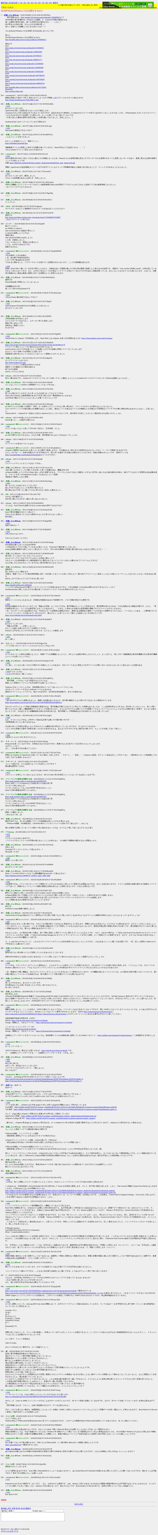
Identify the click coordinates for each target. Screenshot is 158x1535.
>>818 (7, 106)
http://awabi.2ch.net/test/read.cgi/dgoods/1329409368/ (24, 68)
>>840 (7, 391)
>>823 (7, 174)
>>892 (7, 1007)
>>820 (7, 128)
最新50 (55, 3)
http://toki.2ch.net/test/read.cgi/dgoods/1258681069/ (23, 52)
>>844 (7, 483)
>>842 (7, 426)
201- (25, 3)
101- (21, 3)
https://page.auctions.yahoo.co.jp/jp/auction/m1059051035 (26, 781)
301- (28, 3)
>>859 (7, 604)
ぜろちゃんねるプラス (9, 1533)
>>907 (7, 1289)
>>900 (7, 1180)
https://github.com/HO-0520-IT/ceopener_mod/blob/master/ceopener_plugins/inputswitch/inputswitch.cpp (58, 1116)
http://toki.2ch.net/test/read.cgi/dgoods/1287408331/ (23, 56)
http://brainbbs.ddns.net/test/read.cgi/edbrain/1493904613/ (25, 40)
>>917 (7, 1479)
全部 (15, 3)
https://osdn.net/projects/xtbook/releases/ (98, 1012)
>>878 (7, 836)
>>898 (7, 1103)
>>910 (7, 1392)
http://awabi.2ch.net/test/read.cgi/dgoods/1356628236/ (24, 72)
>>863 (7, 652)
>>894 (7, 1061)
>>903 (7, 1265)
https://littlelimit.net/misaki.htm (16, 143)
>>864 (7, 672)
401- (32, 3)
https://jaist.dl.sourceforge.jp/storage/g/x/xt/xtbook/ (30, 1020)
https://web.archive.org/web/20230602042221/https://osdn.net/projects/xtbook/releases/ (36, 1014)
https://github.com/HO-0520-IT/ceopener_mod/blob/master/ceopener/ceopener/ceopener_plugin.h (60, 1118)
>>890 (7, 981)
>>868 (7, 718)
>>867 (7, 698)
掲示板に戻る (6, 1508)
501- (36, 3)
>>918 (7, 1492)
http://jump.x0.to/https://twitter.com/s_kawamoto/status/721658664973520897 (33, 217)
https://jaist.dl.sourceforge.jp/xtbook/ (55, 1050)
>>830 (7, 266)
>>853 (7, 523)
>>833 (7, 304)
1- (18, 3)
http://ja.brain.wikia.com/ (14, 91)
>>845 (7, 441)
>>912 (7, 1427)
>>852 (7, 598)
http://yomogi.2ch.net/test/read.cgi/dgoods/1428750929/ (25, 79)
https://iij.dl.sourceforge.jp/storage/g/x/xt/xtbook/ (53, 1031)
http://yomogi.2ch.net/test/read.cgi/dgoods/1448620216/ (25, 83)
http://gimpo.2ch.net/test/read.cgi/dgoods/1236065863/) (41, 17)
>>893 (7, 1044)
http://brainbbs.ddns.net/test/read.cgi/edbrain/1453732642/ (25, 87)
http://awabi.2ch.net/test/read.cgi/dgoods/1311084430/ (24, 64)
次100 (23, 1508)
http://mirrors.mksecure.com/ (15, 362)
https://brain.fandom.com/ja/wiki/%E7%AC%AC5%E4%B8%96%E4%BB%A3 (33, 702)
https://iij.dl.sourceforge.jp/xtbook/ (24, 1029)
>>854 (7, 532)
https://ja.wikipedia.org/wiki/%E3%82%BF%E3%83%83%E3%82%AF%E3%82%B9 (35, 1397)
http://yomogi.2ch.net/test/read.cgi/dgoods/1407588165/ (25, 75)
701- (43, 3)
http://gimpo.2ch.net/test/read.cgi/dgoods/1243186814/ (24, 48)
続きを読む (79, 1504)
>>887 (7, 922)
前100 (18, 1508)
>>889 (7, 963)
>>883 (7, 882)
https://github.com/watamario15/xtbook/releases (115, 1035)
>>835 (7, 336)
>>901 (7, 1254)
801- (47, 3)
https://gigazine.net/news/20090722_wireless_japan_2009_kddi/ (27, 876)
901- (50, 3)
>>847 (7, 461)
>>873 (7, 773)
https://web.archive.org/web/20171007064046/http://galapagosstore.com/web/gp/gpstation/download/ (41, 1291)
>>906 (7, 1302)
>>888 (7, 950)
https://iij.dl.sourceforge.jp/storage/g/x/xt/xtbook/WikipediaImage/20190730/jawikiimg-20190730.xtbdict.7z (43, 1081)
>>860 (7, 621)
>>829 (7, 253)
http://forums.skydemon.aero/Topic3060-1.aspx (22, 100)
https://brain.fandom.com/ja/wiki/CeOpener (97, 338)
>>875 (7, 834)
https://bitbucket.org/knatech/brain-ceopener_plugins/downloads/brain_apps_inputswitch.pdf (42, 163)
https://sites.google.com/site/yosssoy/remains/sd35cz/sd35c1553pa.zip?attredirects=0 (35, 345)
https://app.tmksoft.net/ (13, 1445)
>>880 (7, 858)
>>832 (7, 295)
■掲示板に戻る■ (7, 3)
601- (39, 3)
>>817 (55, 98)
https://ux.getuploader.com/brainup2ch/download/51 (23, 455)
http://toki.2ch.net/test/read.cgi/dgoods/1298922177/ (23, 60)
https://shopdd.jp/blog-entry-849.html (18, 585)
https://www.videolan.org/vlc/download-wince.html (23, 615)
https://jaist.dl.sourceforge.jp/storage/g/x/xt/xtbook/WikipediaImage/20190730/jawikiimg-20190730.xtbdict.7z (44, 1079)
